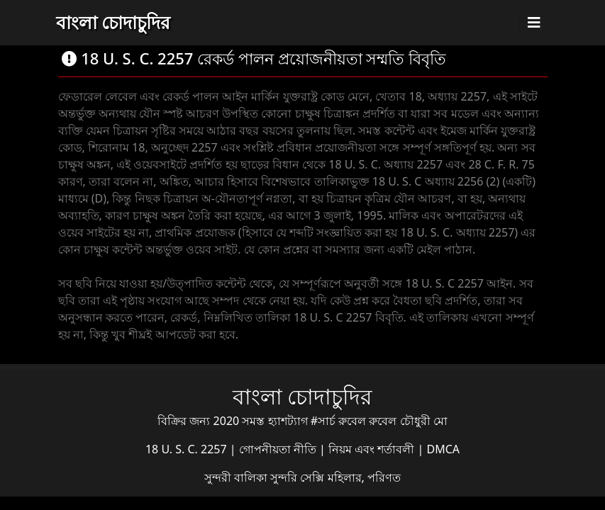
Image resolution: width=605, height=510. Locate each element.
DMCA (443, 449)
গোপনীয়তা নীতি (279, 449)
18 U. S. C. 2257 (187, 449)
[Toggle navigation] (534, 22)
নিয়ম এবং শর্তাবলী (372, 449)
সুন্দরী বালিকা (237, 477)
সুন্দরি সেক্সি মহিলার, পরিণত (335, 477)
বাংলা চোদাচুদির (113, 22)
